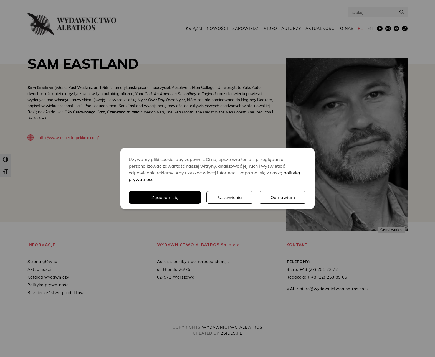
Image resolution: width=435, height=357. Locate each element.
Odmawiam (282, 197)
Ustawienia (230, 197)
